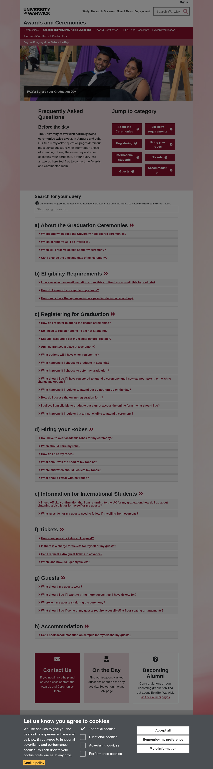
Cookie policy (34, 763)
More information (163, 749)
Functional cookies (98, 737)
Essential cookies (98, 728)
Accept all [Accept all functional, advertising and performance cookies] (163, 730)
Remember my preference (163, 739)
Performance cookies (101, 754)
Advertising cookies (99, 745)
